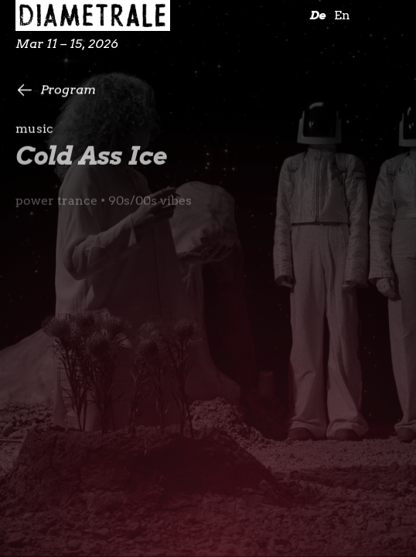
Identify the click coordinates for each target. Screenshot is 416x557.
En (342, 15)
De (317, 15)
